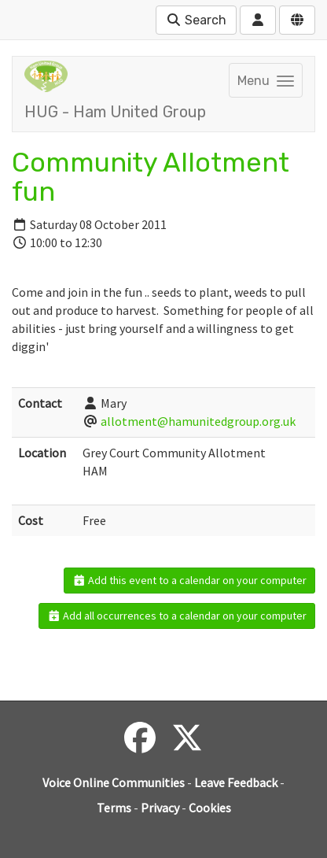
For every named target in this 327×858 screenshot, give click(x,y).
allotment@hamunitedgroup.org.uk (198, 421)
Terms (114, 807)
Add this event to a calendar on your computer (189, 580)
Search (196, 20)
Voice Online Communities (113, 782)
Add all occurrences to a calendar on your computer (177, 615)
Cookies (210, 807)
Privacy (160, 807)
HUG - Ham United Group (115, 111)
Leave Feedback (235, 782)
